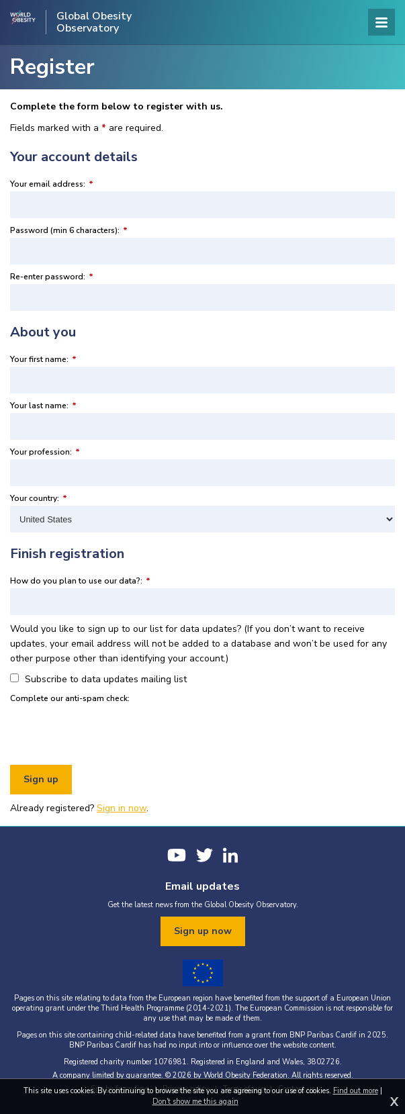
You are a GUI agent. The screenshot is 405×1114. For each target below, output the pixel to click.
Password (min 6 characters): (69, 230)
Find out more (355, 1091)
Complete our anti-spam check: (70, 698)
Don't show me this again (195, 1102)
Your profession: (45, 452)
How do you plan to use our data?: (80, 580)
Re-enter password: (51, 276)
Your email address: (51, 184)
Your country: (38, 498)
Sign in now (121, 808)
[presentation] (112, 732)
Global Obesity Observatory (94, 22)
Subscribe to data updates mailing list (98, 679)
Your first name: (43, 359)
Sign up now (203, 931)
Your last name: (43, 405)
